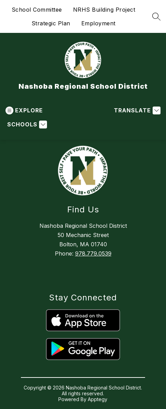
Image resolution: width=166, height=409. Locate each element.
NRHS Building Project (104, 9)
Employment (98, 23)
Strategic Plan (51, 23)
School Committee (37, 9)
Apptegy (97, 399)
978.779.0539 (93, 253)
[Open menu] (24, 110)
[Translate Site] (136, 110)
